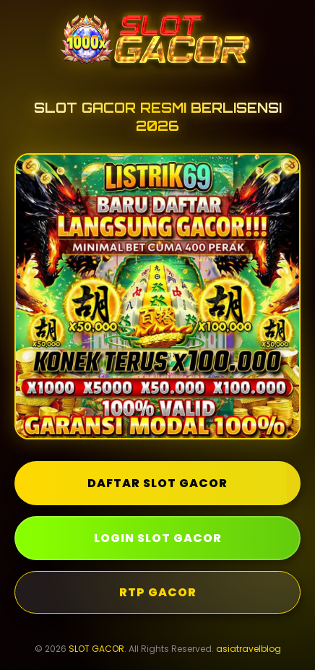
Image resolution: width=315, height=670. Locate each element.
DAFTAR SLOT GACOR (157, 483)
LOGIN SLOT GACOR (158, 538)
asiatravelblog (248, 649)
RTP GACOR (158, 592)
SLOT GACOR (96, 649)
